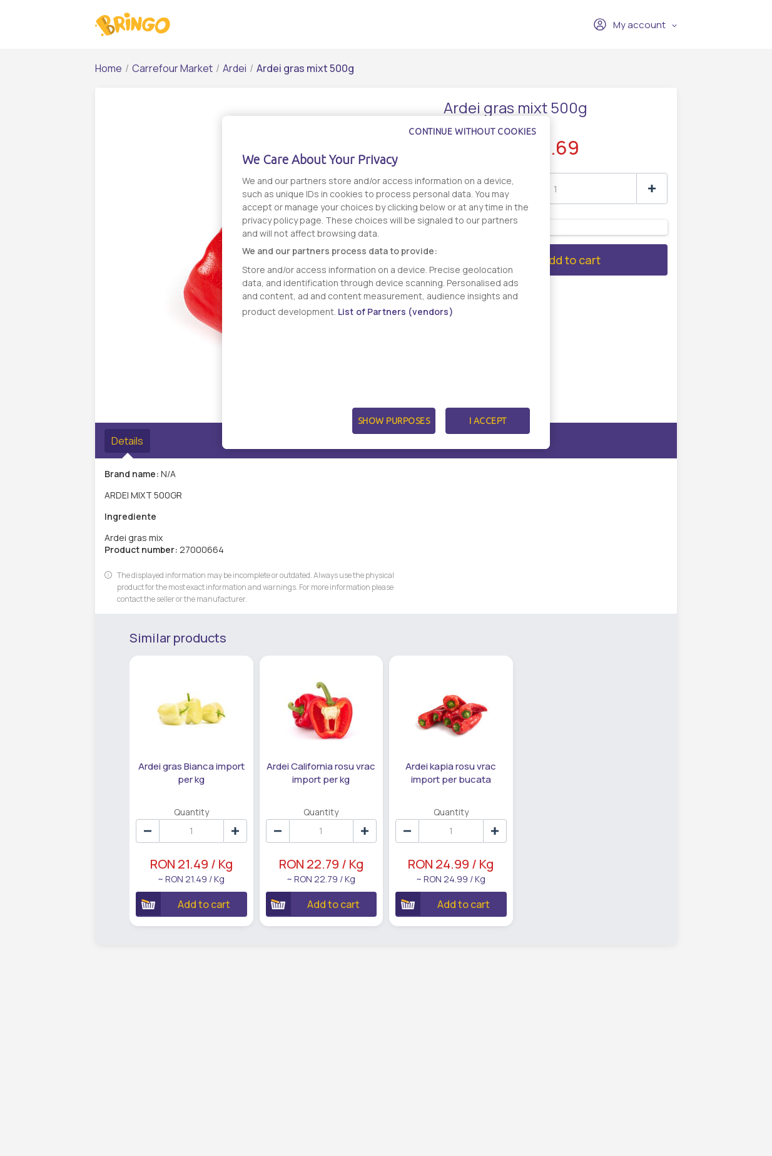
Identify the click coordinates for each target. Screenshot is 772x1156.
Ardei (234, 68)
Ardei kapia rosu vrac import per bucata (450, 773)
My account (629, 24)
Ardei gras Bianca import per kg (191, 773)
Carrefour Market (172, 68)
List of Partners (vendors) (396, 311)
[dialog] (386, 282)
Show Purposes (394, 421)
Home (108, 68)
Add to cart (522, 260)
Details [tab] (127, 441)
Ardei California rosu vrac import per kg (321, 773)
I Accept (488, 421)
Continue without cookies (472, 131)
